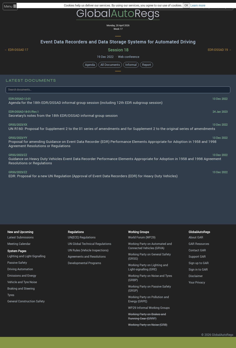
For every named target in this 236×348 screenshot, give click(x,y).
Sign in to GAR (198, 269)
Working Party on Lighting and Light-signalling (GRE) (148, 267)
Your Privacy (197, 282)
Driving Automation (20, 269)
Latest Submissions (20, 237)
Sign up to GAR (199, 263)
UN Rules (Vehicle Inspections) (88, 250)
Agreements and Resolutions (87, 256)
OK (186, 5)
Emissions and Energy (21, 276)
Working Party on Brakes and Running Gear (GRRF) (147, 316)
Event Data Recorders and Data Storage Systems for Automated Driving (118, 42)
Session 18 (118, 50)
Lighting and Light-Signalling (26, 256)
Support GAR (197, 256)
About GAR (196, 237)
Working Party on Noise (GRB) (147, 325)
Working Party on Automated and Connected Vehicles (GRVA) (150, 246)
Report (146, 65)
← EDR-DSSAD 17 (16, 50)
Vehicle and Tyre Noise (22, 282)
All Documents (110, 65)
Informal (131, 65)
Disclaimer (196, 276)
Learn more (197, 5)
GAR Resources (199, 244)
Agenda (90, 65)
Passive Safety (17, 263)
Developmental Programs (84, 263)
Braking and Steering (21, 288)
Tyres (10, 295)
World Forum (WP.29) (141, 237)
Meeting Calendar (18, 244)
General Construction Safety (26, 301)
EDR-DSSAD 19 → (220, 50)
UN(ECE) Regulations (82, 237)
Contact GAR (197, 250)
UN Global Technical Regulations (89, 244)
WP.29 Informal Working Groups (149, 308)
